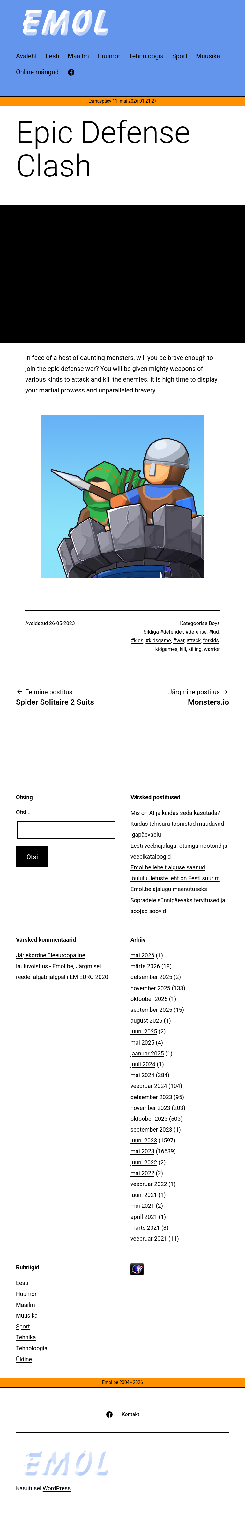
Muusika (27, 1315)
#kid (214, 632)
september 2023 (151, 1129)
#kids (137, 640)
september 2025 (151, 1009)
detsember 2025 (151, 977)
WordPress (57, 1488)
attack (194, 640)
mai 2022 (142, 1173)
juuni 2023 (143, 1140)
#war (178, 640)
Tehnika (26, 1337)
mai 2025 (142, 1042)
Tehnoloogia (32, 1348)
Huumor (26, 1294)
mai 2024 (142, 1075)
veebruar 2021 (148, 1238)
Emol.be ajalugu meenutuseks (168, 889)
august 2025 (146, 1020)
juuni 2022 (143, 1162)
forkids (211, 640)
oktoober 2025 (148, 999)
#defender (171, 632)
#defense (196, 632)
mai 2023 (142, 1151)
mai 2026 (142, 955)
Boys (214, 623)
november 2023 (150, 1108)
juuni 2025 (143, 1031)
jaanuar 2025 (147, 1053)
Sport (23, 1326)
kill (183, 649)
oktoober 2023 (148, 1118)
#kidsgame (158, 640)
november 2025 (150, 988)
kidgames (166, 649)
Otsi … (24, 812)
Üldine (24, 1359)
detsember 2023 (151, 1097)
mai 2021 (142, 1205)
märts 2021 (145, 1227)
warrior (212, 649)
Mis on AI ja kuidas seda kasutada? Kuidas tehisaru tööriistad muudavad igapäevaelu (177, 824)
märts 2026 (145, 966)
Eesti (22, 1282)
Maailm (25, 1304)
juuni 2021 (143, 1194)
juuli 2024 (142, 1064)
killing (195, 649)
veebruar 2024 (148, 1086)
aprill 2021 (143, 1216)
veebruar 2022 (148, 1184)
